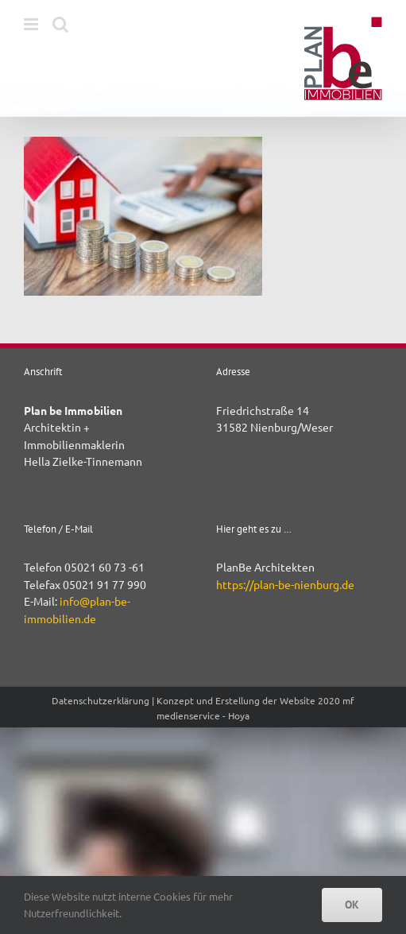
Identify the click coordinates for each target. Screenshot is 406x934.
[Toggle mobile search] (60, 24)
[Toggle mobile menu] (32, 24)
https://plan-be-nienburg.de (285, 584)
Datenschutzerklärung (100, 700)
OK (352, 904)
